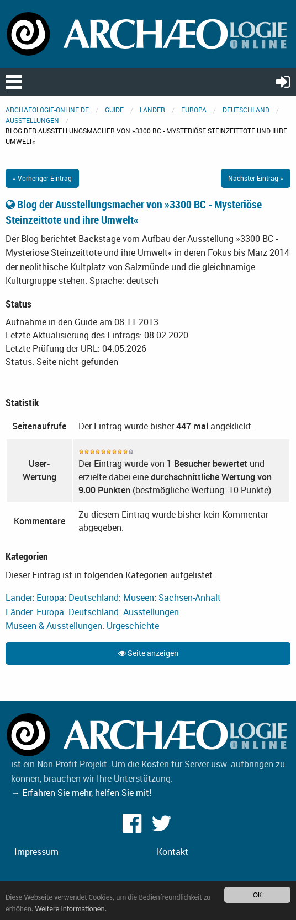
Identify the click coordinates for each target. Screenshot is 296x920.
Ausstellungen (32, 120)
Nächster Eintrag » (255, 178)
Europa (194, 109)
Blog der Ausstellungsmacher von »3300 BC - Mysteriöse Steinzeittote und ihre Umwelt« (134, 212)
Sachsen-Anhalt (189, 597)
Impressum (36, 852)
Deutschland (246, 109)
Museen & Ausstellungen (54, 626)
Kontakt (172, 852)
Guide (114, 109)
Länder (152, 109)
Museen (138, 597)
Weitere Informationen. (71, 909)
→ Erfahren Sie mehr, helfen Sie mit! (81, 793)
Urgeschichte (133, 626)
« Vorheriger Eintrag (42, 178)
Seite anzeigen (148, 653)
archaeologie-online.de (47, 109)
